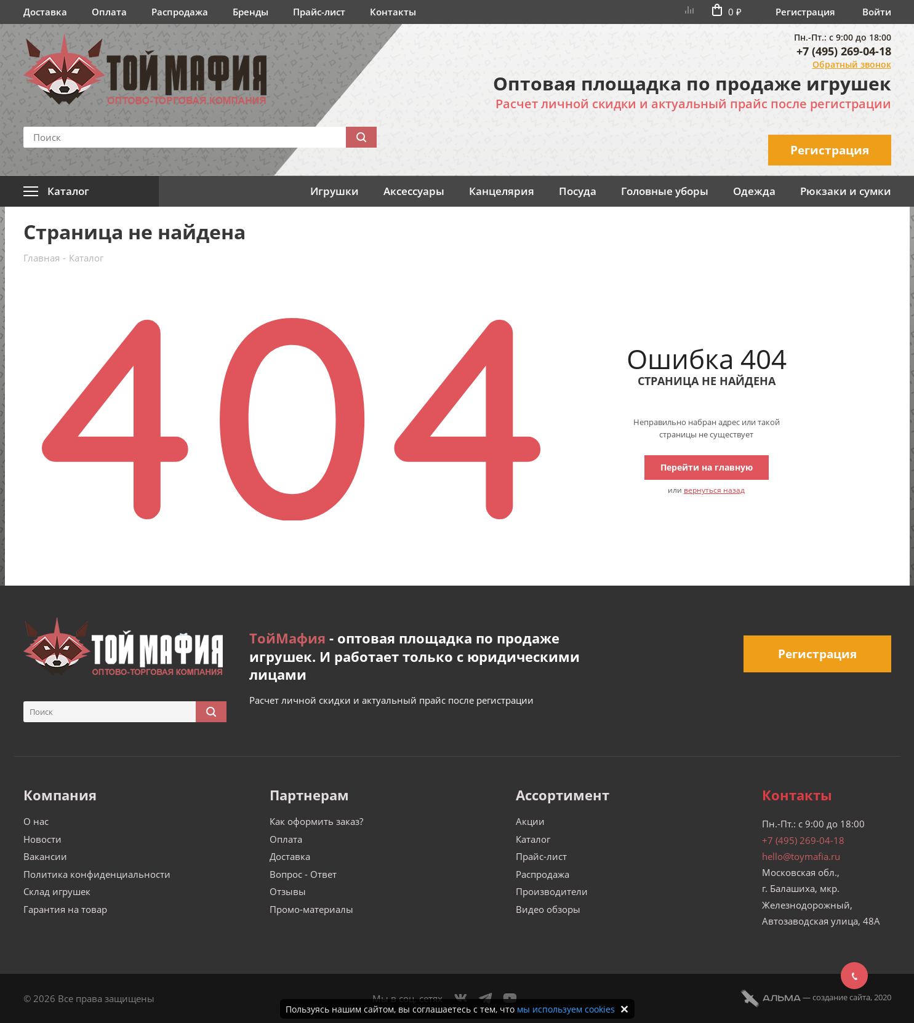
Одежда (754, 191)
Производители (552, 891)
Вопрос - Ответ (303, 874)
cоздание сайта (841, 997)
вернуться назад (714, 490)
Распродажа (179, 12)
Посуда (577, 191)
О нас (36, 821)
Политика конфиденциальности (96, 874)
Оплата (109, 12)
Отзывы (288, 891)
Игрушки (334, 191)
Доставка (45, 12)
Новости (42, 839)
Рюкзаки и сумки (845, 191)
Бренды (250, 12)
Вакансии (45, 856)
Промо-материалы (311, 909)
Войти (876, 12)
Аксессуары (413, 191)
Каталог (533, 839)
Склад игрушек (56, 891)
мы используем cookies (566, 1009)
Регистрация (805, 12)
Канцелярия (501, 191)
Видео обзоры (548, 909)
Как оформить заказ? (316, 821)
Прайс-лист (319, 12)
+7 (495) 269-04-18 (843, 51)
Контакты (393, 12)
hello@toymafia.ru (801, 856)
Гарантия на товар (65, 909)
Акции (530, 821)
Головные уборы (664, 191)
